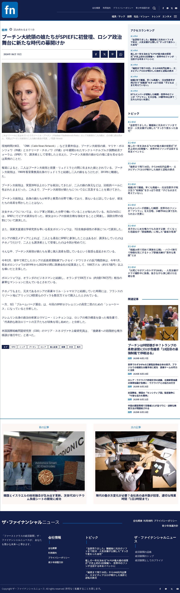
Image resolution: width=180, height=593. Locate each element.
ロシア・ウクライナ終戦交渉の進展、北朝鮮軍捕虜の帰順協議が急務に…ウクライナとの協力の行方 (152, 381)
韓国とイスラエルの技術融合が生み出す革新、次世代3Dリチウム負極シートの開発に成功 (44, 497)
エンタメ (134, 36)
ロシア (43, 347)
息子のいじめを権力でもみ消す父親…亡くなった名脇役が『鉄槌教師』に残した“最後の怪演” (152, 230)
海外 (79, 347)
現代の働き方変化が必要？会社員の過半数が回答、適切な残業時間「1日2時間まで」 (136, 497)
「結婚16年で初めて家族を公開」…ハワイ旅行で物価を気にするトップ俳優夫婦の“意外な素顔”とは (152, 252)
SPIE (13, 347)
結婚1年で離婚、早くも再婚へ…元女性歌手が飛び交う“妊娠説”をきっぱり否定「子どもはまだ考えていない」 (153, 82)
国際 (4, 29)
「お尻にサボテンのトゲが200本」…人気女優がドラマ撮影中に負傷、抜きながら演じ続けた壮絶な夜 (153, 273)
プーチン (33, 347)
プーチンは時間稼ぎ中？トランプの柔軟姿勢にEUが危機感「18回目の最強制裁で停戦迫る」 (153, 349)
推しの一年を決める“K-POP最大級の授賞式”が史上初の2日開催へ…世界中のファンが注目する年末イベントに (152, 56)
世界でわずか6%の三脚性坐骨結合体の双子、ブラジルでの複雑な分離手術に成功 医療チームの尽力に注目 (152, 367)
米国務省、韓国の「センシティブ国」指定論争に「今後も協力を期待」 (151, 394)
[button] (154, 8)
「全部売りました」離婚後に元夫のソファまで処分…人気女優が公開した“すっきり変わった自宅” (153, 42)
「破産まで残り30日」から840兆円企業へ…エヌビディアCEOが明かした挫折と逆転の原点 (153, 69)
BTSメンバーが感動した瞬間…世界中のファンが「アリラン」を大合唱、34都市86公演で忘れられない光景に (152, 97)
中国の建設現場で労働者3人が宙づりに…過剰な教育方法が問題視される (152, 407)
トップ (22, 347)
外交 (71, 347)
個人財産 (53, 347)
